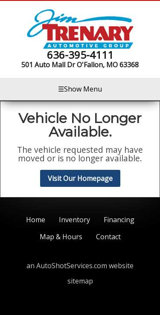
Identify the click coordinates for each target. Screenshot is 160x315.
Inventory (74, 219)
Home (35, 219)
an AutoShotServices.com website (80, 265)
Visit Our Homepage (80, 178)
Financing (119, 219)
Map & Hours (61, 236)
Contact (108, 236)
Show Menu (80, 89)
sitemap (80, 281)
